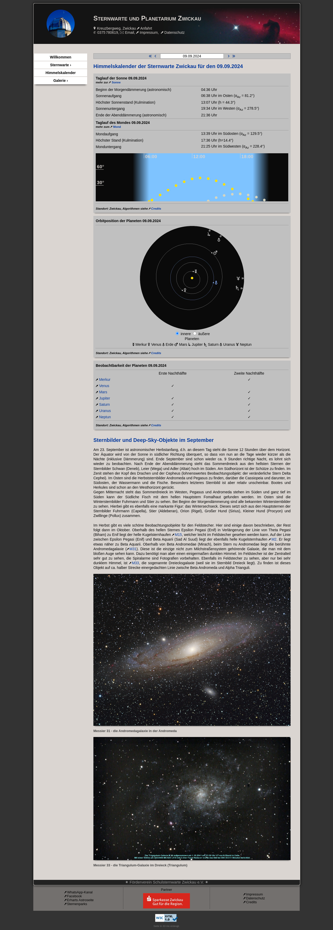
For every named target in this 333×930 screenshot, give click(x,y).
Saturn (104, 404)
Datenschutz (174, 32)
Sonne (116, 82)
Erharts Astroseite (80, 900)
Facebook (74, 896)
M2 (273, 539)
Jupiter (104, 398)
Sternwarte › (60, 65)
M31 (133, 549)
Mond (117, 126)
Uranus (105, 411)
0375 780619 (107, 32)
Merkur (105, 379)
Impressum (149, 32)
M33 (135, 563)
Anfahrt (146, 28)
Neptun (105, 417)
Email (129, 32)
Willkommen (60, 57)
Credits (156, 208)
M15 (178, 535)
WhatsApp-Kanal (80, 892)
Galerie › (60, 80)
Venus (104, 386)
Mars (103, 392)
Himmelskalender (61, 73)
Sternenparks (77, 904)
